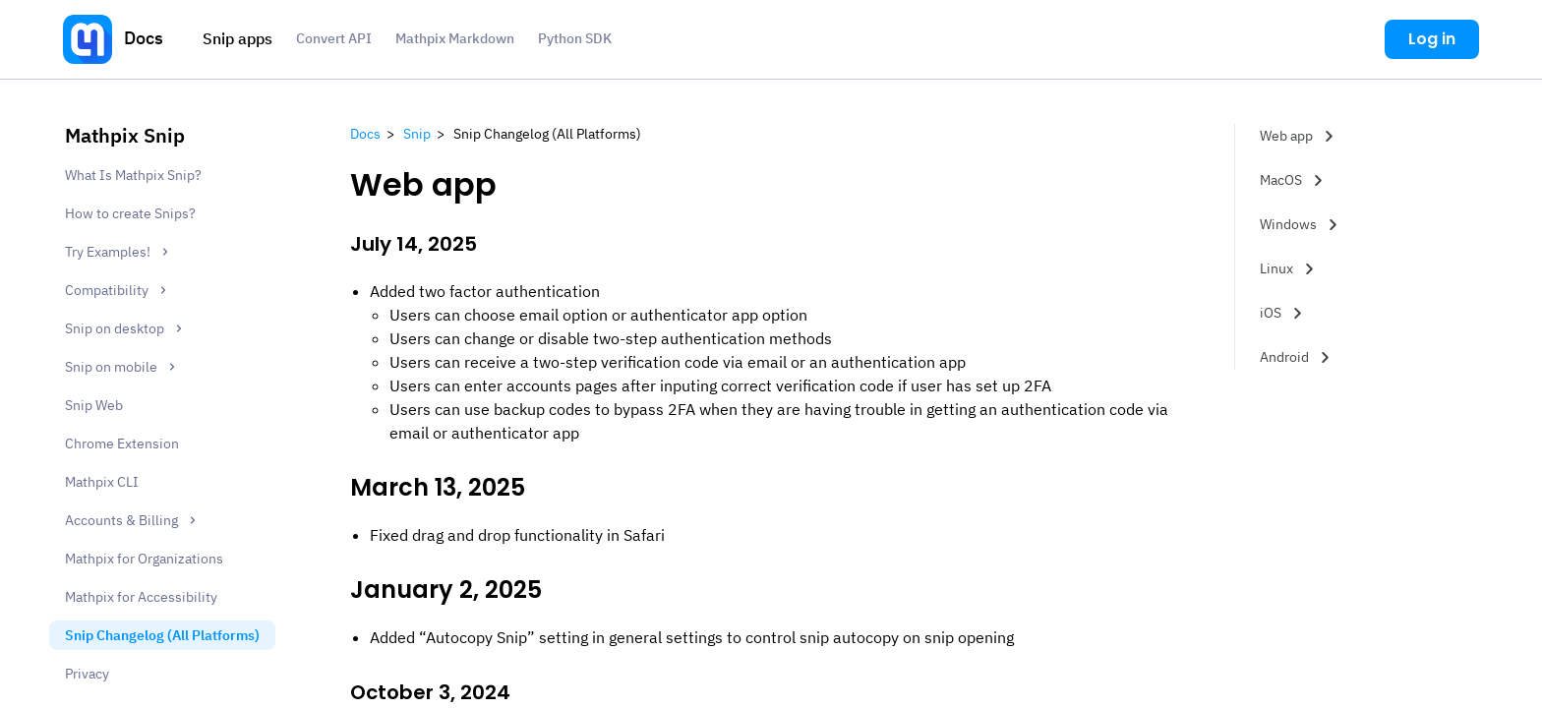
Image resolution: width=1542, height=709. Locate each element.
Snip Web (94, 405)
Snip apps (237, 38)
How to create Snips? (130, 213)
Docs (143, 38)
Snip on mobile (122, 368)
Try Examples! (119, 253)
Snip (417, 134)
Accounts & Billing (133, 521)
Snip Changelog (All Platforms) (162, 635)
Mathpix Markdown (454, 38)
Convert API (334, 38)
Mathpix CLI (102, 482)
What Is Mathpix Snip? (133, 175)
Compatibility (118, 291)
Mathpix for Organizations (144, 558)
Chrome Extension (122, 443)
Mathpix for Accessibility (141, 597)
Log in (1431, 39)
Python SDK (575, 38)
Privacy (87, 673)
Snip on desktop (126, 330)
